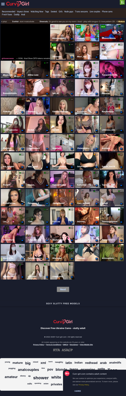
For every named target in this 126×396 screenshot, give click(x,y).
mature (18, 363)
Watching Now (37, 11)
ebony (23, 376)
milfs (29, 383)
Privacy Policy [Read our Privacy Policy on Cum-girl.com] (38, 345)
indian (78, 362)
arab (103, 363)
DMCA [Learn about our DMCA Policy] (65, 345)
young (7, 362)
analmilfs (115, 362)
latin (69, 363)
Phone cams (107, 11)
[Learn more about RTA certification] (56, 350)
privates (56, 384)
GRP (97, 154)
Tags (47, 11)
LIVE (121, 26)
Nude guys (68, 11)
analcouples (28, 369)
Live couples (95, 11)
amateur (11, 377)
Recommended (8, 11)
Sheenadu (50, 21)
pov (50, 369)
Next (63, 289)
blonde (61, 369)
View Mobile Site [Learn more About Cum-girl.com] (86, 345)
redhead (91, 363)
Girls (61, 11)
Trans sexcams (81, 11)
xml (43, 363)
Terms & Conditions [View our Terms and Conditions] (53, 345)
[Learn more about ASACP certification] (67, 350)
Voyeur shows (23, 11)
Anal (23, 14)
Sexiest (54, 11)
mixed (35, 362)
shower (41, 377)
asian (46, 383)
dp (29, 376)
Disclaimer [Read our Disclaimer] (74, 345)
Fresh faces (7, 14)
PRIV (72, 26)
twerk (50, 362)
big (28, 363)
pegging (11, 368)
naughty (59, 362)
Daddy (16, 14)
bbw (43, 368)
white (56, 377)
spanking (37, 383)
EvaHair (22, 21)
